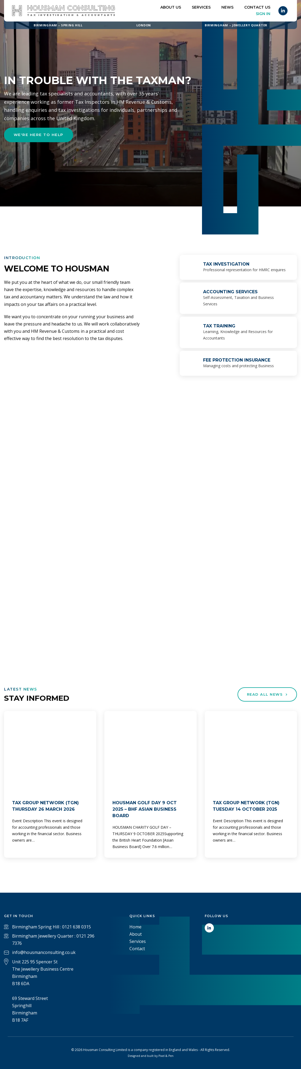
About (135, 934)
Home (135, 927)
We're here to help (39, 135)
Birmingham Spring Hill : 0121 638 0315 (51, 927)
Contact (137, 949)
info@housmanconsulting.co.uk (44, 952)
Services (201, 7)
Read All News (266, 694)
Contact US (257, 7)
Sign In (263, 13)
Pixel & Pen (165, 1056)
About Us (170, 7)
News (227, 7)
